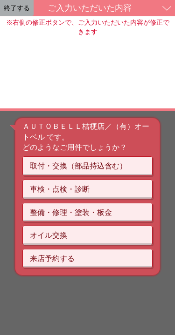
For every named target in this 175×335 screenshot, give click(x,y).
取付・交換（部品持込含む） (78, 166)
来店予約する (52, 258)
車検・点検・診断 (60, 189)
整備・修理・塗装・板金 (71, 212)
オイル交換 (48, 235)
